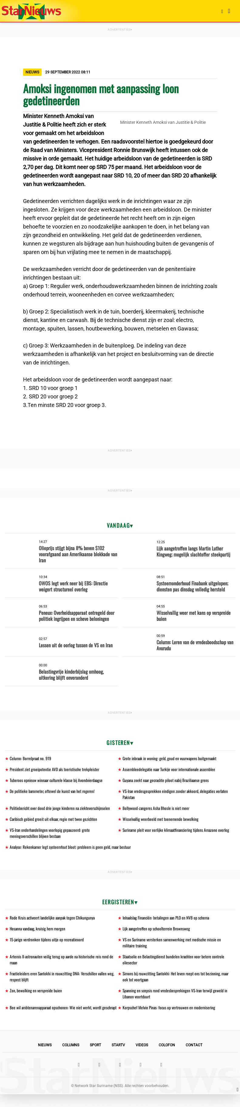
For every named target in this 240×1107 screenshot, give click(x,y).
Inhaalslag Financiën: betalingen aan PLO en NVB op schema (168, 921)
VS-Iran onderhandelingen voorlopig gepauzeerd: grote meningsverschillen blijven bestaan (51, 835)
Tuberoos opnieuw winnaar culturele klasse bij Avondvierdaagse (58, 781)
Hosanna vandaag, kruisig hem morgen (39, 932)
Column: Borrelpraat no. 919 (31, 758)
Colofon (167, 1058)
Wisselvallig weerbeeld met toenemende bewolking (161, 821)
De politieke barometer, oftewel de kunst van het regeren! (53, 792)
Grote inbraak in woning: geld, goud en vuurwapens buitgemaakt (171, 758)
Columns (70, 1058)
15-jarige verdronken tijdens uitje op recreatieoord (48, 943)
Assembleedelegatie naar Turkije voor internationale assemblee (171, 770)
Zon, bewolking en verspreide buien (36, 996)
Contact (194, 1058)
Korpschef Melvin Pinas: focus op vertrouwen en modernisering (170, 1014)
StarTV (118, 1058)
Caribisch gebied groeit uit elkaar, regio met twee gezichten (55, 821)
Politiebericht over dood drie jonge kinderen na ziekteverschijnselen (61, 810)
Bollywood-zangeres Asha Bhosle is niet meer (157, 810)
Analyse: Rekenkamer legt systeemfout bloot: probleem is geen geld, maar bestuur (72, 850)
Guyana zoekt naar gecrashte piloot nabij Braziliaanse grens (168, 781)
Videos (142, 1058)
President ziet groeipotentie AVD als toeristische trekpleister (56, 770)
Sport (95, 1058)
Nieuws (45, 1058)
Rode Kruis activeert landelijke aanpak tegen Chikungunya (53, 921)
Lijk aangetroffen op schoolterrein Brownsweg (158, 932)
